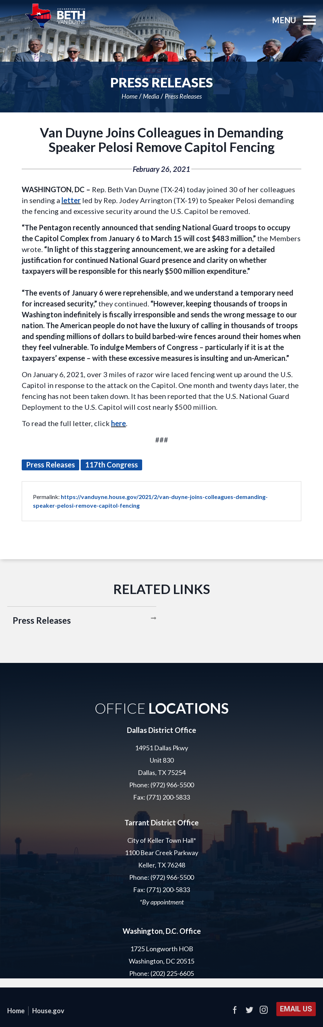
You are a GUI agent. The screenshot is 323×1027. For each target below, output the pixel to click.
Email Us (296, 1009)
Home (129, 96)
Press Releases (183, 96)
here (118, 423)
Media (151, 96)
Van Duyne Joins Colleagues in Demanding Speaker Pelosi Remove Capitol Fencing (161, 139)
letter (71, 200)
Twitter (249, 1009)
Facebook (235, 1009)
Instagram (263, 1009)
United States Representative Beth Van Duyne (55, 16)
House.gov (48, 1011)
